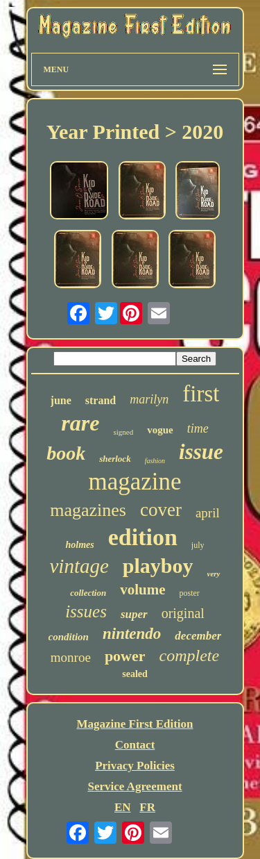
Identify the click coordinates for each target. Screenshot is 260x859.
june (61, 400)
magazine (134, 481)
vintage (78, 566)
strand (100, 400)
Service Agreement (134, 786)
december (198, 635)
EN (122, 807)
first (200, 393)
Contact (135, 744)
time (198, 428)
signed (123, 432)
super (134, 614)
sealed (135, 674)
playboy (158, 565)
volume (142, 589)
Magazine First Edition (134, 724)
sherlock (115, 458)
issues (86, 611)
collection (88, 592)
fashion (155, 461)
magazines (88, 510)
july (198, 545)
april (208, 513)
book (65, 453)
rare (80, 422)
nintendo (132, 633)
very (213, 573)
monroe (71, 657)
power (125, 656)
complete (189, 656)
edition (142, 537)
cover (161, 509)
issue (201, 452)
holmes (79, 545)
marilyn (149, 399)
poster (190, 593)
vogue (160, 429)
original (183, 613)
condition (69, 636)
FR (147, 807)
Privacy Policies (135, 765)
